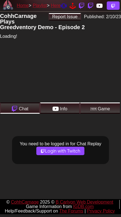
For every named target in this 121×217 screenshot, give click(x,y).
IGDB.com (83, 206)
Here (56, 5)
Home (23, 5)
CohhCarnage (25, 202)
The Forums (71, 211)
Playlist (40, 5)
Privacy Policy (101, 211)
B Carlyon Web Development (84, 202)
